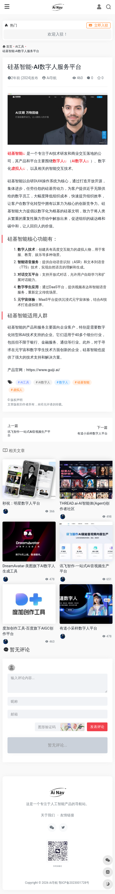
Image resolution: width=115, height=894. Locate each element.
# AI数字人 (43, 382)
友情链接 (67, 815)
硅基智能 (15, 153)
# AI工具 (23, 382)
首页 (9, 46)
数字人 (58, 161)
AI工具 (19, 46)
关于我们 (48, 815)
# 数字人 (62, 382)
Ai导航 (49, 78)
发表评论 (97, 727)
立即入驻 (98, 25)
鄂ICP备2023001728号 (74, 882)
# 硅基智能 (82, 382)
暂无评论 (20, 650)
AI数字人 (79, 161)
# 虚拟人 (16, 390)
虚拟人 (17, 168)
